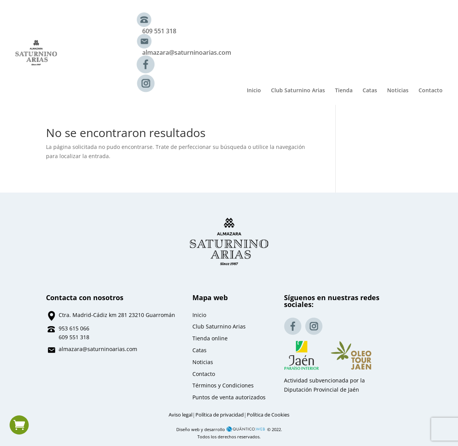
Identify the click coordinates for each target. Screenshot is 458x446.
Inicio (254, 91)
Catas (370, 91)
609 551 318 (159, 31)
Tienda (344, 91)
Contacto (431, 91)
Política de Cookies (268, 415)
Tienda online (210, 338)
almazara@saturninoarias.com (186, 52)
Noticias (398, 91)
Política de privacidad (219, 415)
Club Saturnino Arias (298, 91)
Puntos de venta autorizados (229, 397)
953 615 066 (74, 328)
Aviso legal (180, 415)
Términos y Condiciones (223, 385)
